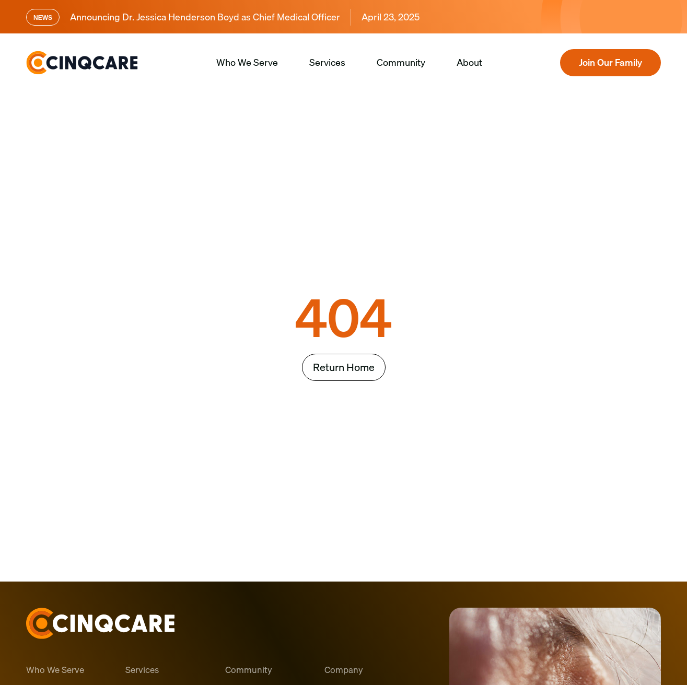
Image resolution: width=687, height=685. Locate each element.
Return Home (344, 367)
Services (327, 62)
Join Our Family (610, 62)
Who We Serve (247, 62)
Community (401, 62)
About (469, 62)
